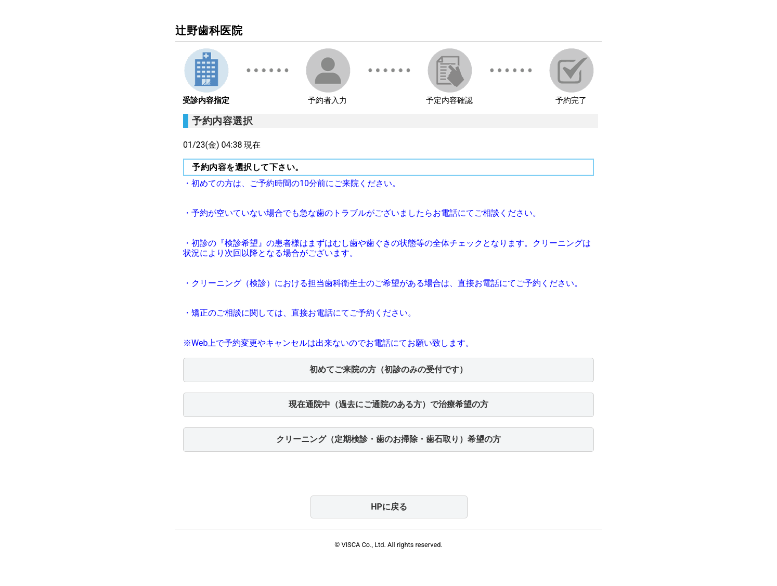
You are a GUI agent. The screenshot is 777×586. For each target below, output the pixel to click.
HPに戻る (389, 507)
